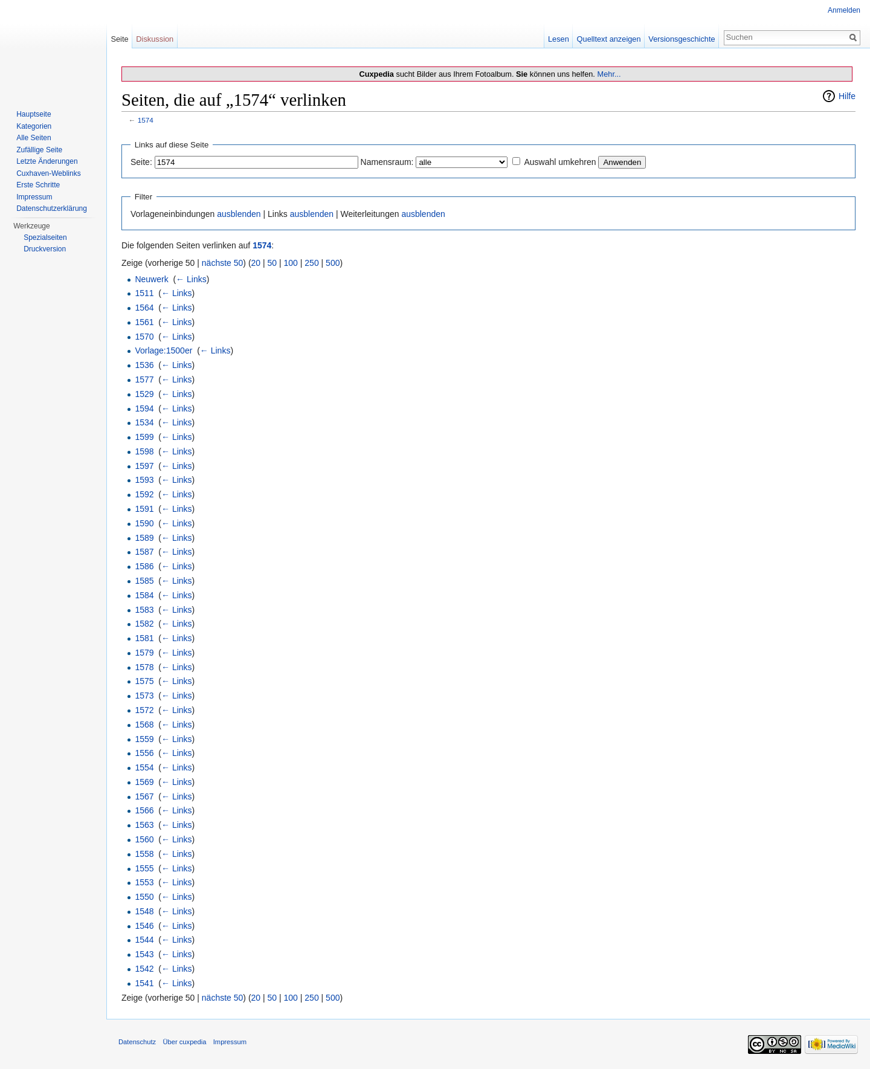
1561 (144, 322)
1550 (144, 897)
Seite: (141, 162)
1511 (144, 293)
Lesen (558, 39)
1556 (144, 753)
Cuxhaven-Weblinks (48, 173)
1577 (144, 379)
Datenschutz (137, 1041)
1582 (144, 623)
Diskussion (154, 39)
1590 (144, 523)
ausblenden (238, 214)
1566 (144, 810)
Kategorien (33, 126)
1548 (144, 911)
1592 (144, 494)
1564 (144, 307)
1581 (144, 638)
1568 (144, 724)
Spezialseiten (45, 237)
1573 (144, 695)
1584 (144, 595)
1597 (144, 466)
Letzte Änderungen (46, 161)
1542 (144, 969)
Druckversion (45, 249)
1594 (144, 408)
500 (333, 263)
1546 (144, 926)
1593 (144, 480)
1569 (144, 782)
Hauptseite (33, 114)
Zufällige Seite (39, 150)
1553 (144, 882)
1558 (144, 854)
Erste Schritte (38, 185)
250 (311, 263)
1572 (144, 710)
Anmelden (844, 10)
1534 (144, 422)
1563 (144, 825)
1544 (144, 940)
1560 (144, 839)
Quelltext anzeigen (609, 39)
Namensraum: (387, 162)
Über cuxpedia (184, 1041)
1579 (144, 652)
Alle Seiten (33, 138)
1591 (144, 509)
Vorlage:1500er (163, 350)
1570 (144, 336)
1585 (144, 581)
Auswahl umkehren (560, 162)
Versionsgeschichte (681, 39)
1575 (144, 681)
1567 (144, 796)
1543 (144, 954)
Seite (119, 39)
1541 (144, 983)
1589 (144, 538)
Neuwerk (151, 279)
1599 (144, 437)
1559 (144, 739)
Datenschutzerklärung (51, 208)
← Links (191, 279)
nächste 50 (222, 263)
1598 (144, 451)
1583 (144, 610)
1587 (144, 552)
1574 (145, 120)
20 (256, 263)
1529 (144, 394)
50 (272, 263)
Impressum (34, 197)
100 (291, 263)
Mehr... (608, 74)
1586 (144, 566)
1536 (144, 365)
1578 (144, 667)
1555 (144, 868)
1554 (144, 767)
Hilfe (847, 96)
